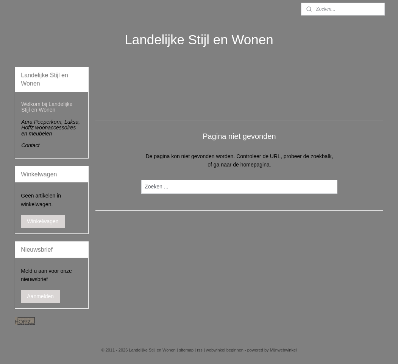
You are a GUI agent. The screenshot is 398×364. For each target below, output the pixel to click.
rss (200, 350)
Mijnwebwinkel (283, 350)
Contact (30, 145)
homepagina (254, 165)
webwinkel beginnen (224, 350)
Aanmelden (40, 296)
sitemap (186, 350)
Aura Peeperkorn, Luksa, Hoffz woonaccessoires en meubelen (50, 128)
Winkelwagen (42, 221)
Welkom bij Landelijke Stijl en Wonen (46, 107)
